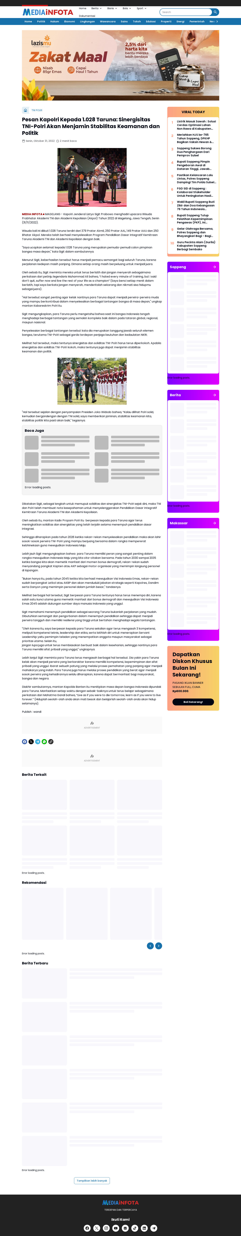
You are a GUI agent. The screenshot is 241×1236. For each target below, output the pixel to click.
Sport (142, 8)
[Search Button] (215, 12)
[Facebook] (24, 741)
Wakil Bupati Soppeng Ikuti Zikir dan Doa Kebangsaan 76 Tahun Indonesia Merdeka (196, 205)
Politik (41, 21)
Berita (97, 8)
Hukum (54, 21)
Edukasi (151, 21)
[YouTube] (115, 1228)
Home (82, 8)
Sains (124, 21)
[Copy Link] (50, 741)
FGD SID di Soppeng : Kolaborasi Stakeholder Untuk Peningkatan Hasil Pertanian (194, 192)
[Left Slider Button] (150, 945)
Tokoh (137, 21)
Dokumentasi (87, 16)
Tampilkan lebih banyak (92, 1180)
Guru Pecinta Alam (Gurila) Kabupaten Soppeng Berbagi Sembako (196, 246)
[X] (31, 741)
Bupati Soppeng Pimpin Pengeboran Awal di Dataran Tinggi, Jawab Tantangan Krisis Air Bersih (196, 165)
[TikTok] (134, 1228)
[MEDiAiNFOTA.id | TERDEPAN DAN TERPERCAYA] (120, 1202)
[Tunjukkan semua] (214, 267)
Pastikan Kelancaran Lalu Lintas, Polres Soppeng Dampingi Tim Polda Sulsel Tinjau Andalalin (195, 179)
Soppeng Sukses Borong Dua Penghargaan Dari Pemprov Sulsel (194, 152)
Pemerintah (197, 21)
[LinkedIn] (144, 1228)
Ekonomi (69, 21)
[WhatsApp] (44, 741)
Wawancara (108, 21)
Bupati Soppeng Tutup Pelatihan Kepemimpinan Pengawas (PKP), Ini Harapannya (194, 219)
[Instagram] (106, 1228)
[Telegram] (37, 741)
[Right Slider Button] (215, 21)
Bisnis (112, 8)
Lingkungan (87, 21)
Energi (180, 21)
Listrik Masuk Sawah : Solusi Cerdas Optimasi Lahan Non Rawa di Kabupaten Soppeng (196, 125)
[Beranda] (25, 110)
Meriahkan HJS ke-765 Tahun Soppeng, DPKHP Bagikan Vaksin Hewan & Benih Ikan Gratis (194, 138)
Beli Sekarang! (193, 702)
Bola (127, 8)
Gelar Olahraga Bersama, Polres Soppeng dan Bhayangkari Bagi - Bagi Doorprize (195, 232)
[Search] (186, 12)
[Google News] (125, 1228)
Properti (166, 21)
